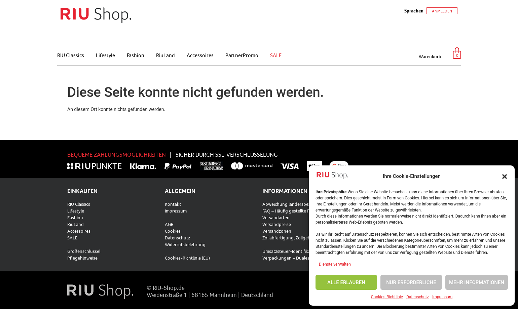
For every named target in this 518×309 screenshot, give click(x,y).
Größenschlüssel (83, 251)
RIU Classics (70, 55)
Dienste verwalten (335, 264)
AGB (169, 224)
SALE (276, 55)
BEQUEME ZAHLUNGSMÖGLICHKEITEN (116, 154)
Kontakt (173, 204)
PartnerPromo (241, 55)
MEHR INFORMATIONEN (476, 282)
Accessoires (200, 55)
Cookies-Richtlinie (387, 297)
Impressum (442, 297)
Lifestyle (105, 55)
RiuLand (165, 55)
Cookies (173, 231)
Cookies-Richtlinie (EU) (187, 258)
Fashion (135, 55)
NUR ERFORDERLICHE (411, 282)
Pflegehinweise (82, 258)
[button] (504, 176)
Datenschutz (417, 297)
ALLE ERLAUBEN (346, 282)
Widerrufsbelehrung (185, 244)
